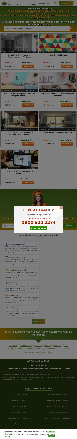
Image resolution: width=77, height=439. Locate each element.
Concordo (52, 436)
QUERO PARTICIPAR (38, 228)
